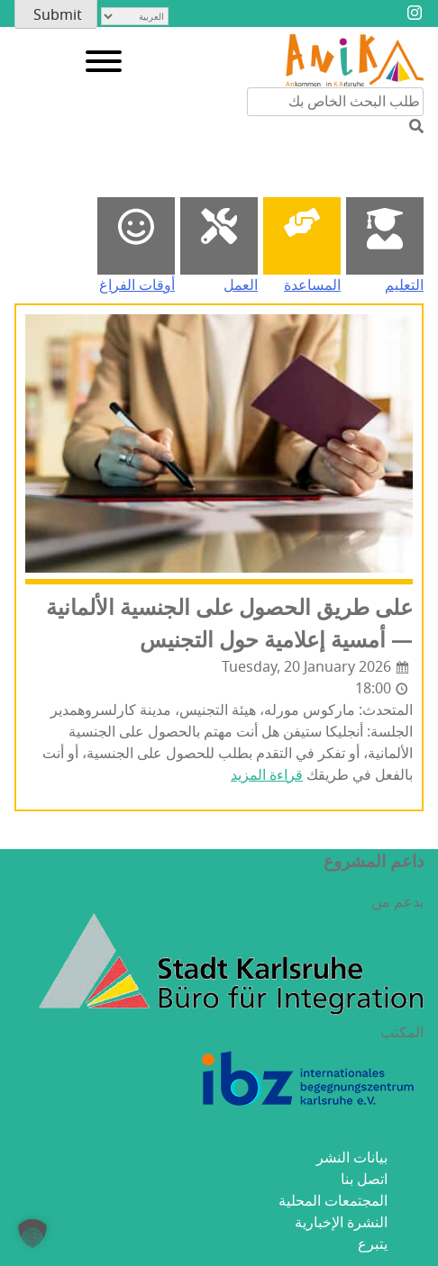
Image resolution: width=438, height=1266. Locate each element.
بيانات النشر (352, 1158)
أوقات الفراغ (137, 285)
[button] (32, 1233)
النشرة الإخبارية (341, 1223)
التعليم (404, 285)
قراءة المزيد (267, 775)
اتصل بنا (364, 1179)
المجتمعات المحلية (333, 1201)
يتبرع (373, 1244)
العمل (241, 285)
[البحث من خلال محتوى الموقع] (335, 101)
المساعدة (312, 285)
